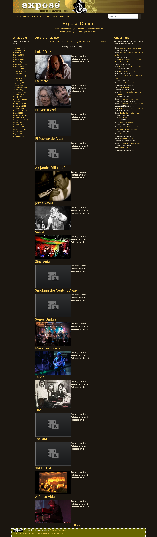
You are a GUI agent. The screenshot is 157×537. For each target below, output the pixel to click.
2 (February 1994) (19, 50)
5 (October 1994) (19, 57)
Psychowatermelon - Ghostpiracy (131, 108)
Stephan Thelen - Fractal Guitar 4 (131, 48)
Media (48, 16)
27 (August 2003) (19, 108)
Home (19, 16)
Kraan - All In (124, 134)
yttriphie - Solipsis (126, 138)
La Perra (41, 80)
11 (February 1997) (19, 71)
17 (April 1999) (18, 85)
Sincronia (42, 261)
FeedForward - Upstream (129, 99)
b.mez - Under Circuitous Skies (130, 66)
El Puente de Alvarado (52, 138)
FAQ (68, 16)
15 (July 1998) (18, 80)
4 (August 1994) (18, 55)
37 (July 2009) (18, 131)
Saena (40, 232)
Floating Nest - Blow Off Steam (131, 143)
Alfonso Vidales (47, 496)
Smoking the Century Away (56, 290)
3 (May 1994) (17, 53)
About (62, 16)
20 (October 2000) (19, 92)
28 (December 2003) (20, 110)
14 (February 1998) (19, 78)
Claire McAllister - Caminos (129, 83)
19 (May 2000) (18, 90)
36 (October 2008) (19, 129)
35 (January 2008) (19, 127)
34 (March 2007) (18, 124)
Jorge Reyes (44, 203)
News (42, 16)
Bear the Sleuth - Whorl (127, 71)
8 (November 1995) (20, 64)
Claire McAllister (124, 87)
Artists (55, 16)
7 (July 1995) (17, 62)
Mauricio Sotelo (47, 348)
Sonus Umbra (45, 319)
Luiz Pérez (43, 51)
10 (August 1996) (19, 69)
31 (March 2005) (18, 117)
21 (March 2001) (18, 94)
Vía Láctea (43, 467)
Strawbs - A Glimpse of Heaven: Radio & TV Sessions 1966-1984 (128, 128)
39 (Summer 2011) (19, 136)
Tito (38, 410)
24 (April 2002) (18, 101)
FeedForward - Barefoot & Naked (131, 104)
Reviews (26, 16)
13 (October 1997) (19, 76)
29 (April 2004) (18, 113)
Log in (74, 16)
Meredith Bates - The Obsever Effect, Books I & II (128, 60)
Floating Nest (123, 148)
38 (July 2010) (18, 134)
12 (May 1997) (18, 73)
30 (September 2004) (20, 115)
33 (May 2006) (18, 122)
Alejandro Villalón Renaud (55, 167)
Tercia (39, 377)
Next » (103, 41)
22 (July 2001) (18, 97)
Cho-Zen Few (122, 117)
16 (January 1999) (19, 83)
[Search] (123, 16)
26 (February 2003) (19, 106)
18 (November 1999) (20, 87)
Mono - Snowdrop (126, 122)
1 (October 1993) (19, 48)
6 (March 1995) (18, 59)
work (30, 530)
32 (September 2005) (20, 120)
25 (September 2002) (20, 104)
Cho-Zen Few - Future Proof (129, 113)
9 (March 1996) (18, 66)
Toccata (41, 438)
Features (35, 16)
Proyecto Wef (45, 109)
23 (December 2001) (20, 99)
